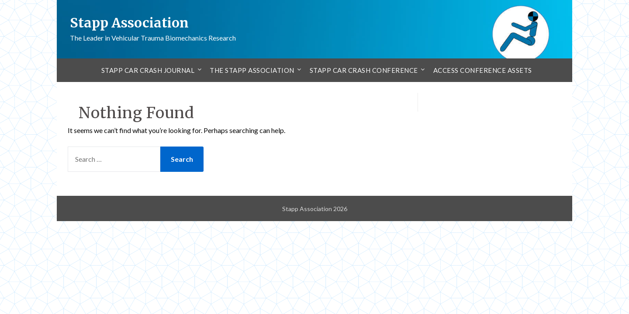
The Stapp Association (252, 70)
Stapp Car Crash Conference (364, 70)
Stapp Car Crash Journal (148, 70)
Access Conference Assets (482, 70)
